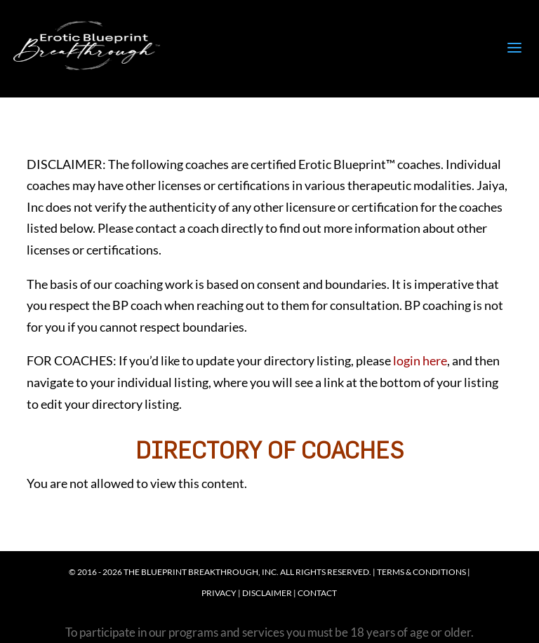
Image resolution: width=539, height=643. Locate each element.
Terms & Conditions (421, 572)
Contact (317, 593)
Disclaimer (267, 593)
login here (420, 360)
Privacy (219, 593)
